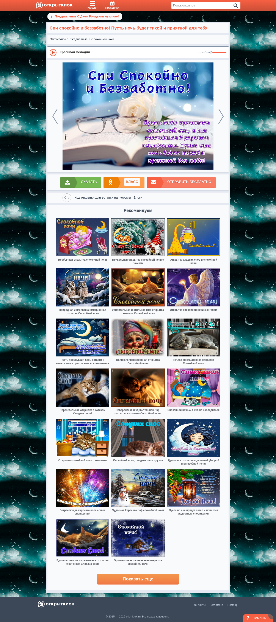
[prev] (55, 116)
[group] (138, 52)
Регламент (216, 604)
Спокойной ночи (102, 39)
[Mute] (210, 52)
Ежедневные (79, 39)
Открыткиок (58, 39)
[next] (221, 116)
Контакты (199, 604)
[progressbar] (219, 52)
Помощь (232, 604)
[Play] (53, 52)
